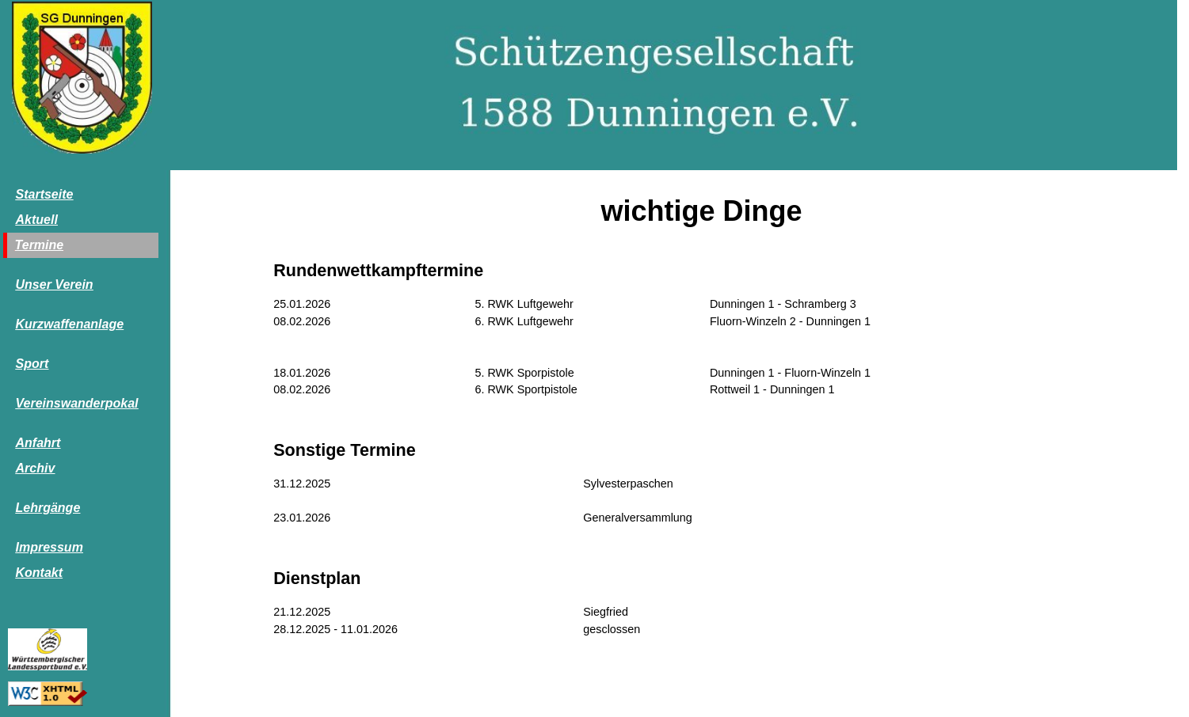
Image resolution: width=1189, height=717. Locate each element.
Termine (39, 245)
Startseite (45, 194)
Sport (32, 363)
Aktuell (37, 219)
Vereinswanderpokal (77, 403)
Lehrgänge (48, 507)
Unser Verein (54, 284)
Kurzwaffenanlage (70, 324)
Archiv (35, 468)
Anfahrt (38, 443)
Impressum (49, 547)
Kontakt (39, 572)
